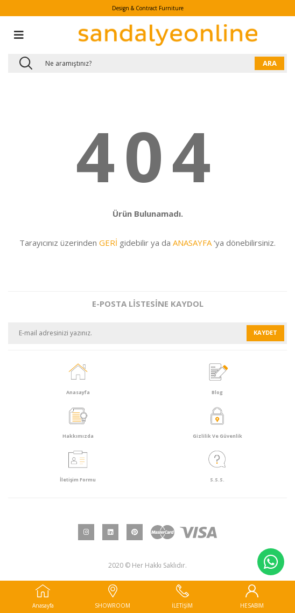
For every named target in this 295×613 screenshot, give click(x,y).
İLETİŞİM (182, 596)
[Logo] (168, 35)
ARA (270, 63)
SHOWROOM (112, 596)
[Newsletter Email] (127, 333)
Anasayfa (43, 596)
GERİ (108, 242)
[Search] (147, 63)
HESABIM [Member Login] (252, 596)
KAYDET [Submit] (265, 332)
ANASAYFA (192, 242)
